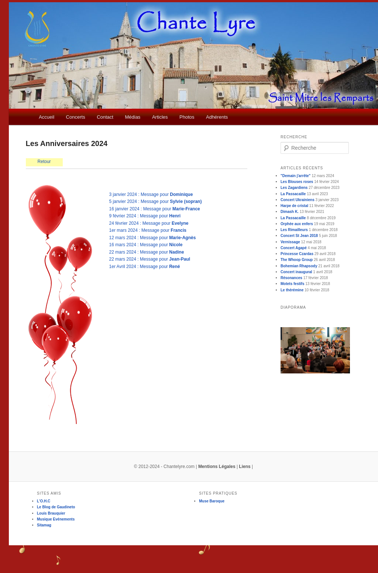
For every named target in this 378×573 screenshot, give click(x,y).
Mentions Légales (217, 466)
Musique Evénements (56, 519)
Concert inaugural (296, 272)
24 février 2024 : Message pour (149, 223)
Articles (160, 117)
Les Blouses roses (297, 182)
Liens (244, 466)
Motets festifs (292, 284)
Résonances (291, 278)
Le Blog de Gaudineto (56, 507)
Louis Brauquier (51, 513)
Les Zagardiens (294, 188)
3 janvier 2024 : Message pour (151, 194)
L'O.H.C (43, 501)
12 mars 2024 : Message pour (152, 237)
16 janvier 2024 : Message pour (154, 208)
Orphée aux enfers (297, 224)
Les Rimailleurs (294, 230)
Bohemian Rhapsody (299, 266)
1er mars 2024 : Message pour (147, 230)
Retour (44, 161)
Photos (186, 117)
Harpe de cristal (294, 206)
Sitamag (44, 525)
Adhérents (217, 117)
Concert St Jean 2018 (299, 236)
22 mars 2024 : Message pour (146, 252)
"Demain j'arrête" (295, 176)
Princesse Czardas (297, 254)
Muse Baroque (211, 501)
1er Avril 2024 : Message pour (144, 266)
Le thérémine (292, 290)
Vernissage (290, 242)
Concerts (75, 117)
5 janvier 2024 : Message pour (155, 201)
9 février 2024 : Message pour (145, 215)
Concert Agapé (294, 248)
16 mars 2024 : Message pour (146, 244)
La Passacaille (293, 194)
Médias (132, 117)
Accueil (46, 117)
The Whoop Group (297, 260)
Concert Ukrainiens (298, 200)
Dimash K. (290, 212)
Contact (105, 117)
